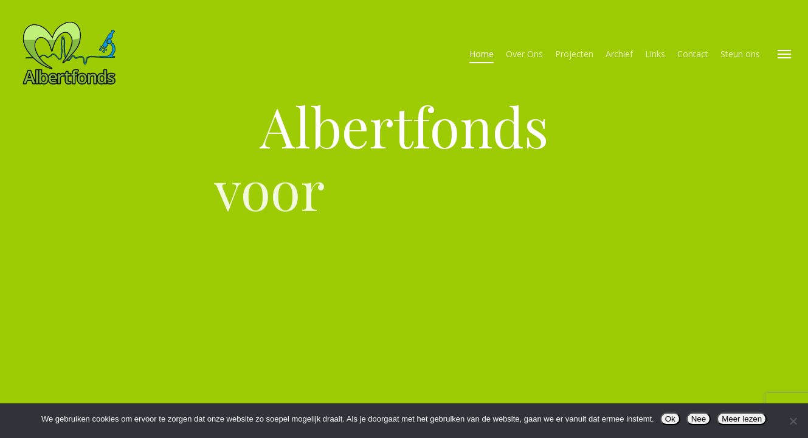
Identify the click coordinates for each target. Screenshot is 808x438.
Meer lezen (742, 418)
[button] (784, 53)
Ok (670, 418)
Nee (698, 418)
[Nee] (793, 421)
